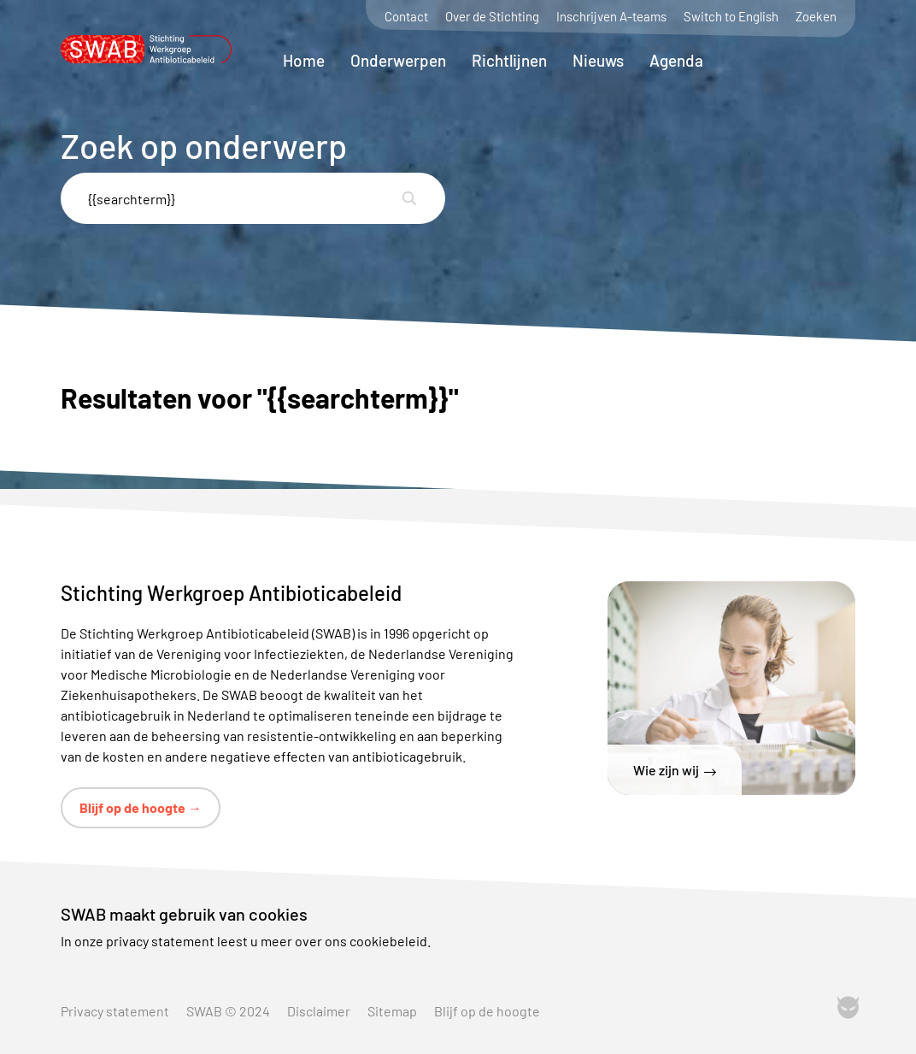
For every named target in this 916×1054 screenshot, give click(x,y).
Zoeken (816, 16)
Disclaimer (318, 1011)
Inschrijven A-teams (611, 16)
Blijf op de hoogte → (140, 807)
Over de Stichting (492, 16)
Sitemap (392, 1011)
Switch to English (731, 16)
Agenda (676, 60)
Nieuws (598, 60)
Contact (406, 16)
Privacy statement (115, 1011)
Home (304, 60)
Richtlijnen (509, 60)
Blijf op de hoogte (487, 1011)
